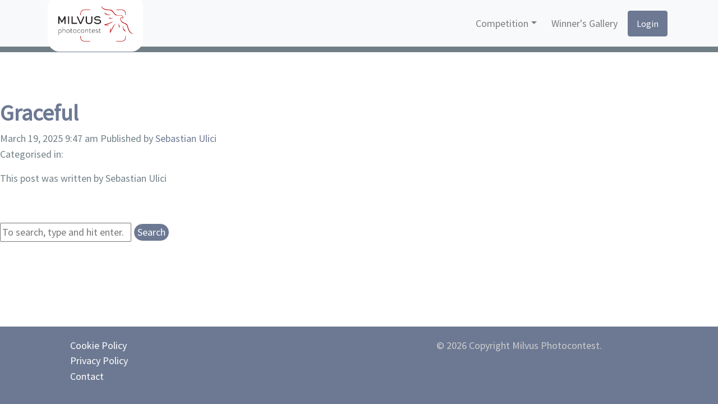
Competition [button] (502, 23)
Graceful (39, 113)
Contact (87, 376)
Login (648, 23)
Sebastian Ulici (186, 138)
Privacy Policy (99, 360)
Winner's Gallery (584, 23)
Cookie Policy (98, 345)
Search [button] (151, 232)
